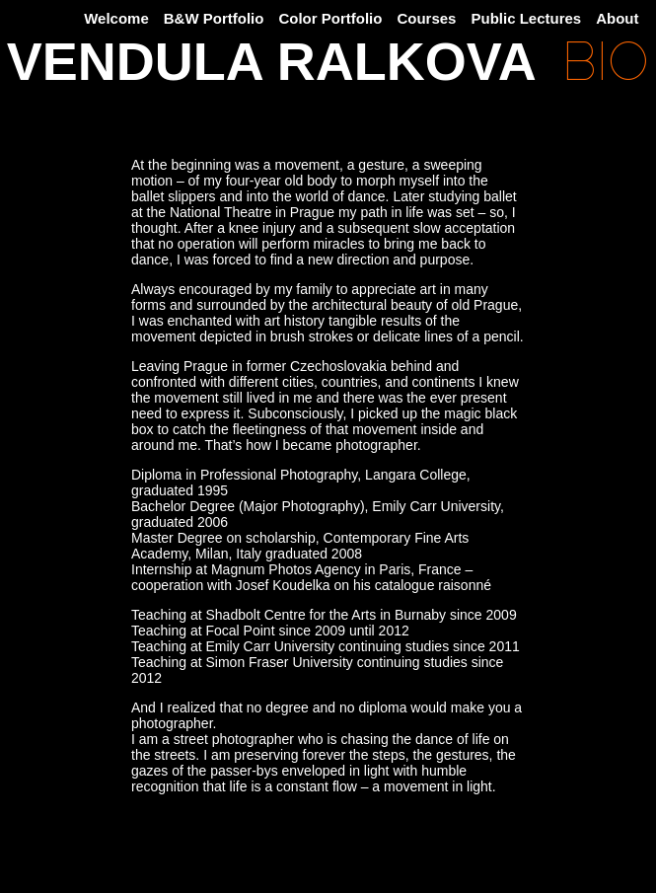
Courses (426, 18)
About (617, 18)
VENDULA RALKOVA (272, 63)
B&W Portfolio (214, 18)
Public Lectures (526, 18)
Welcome (116, 18)
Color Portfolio (330, 18)
